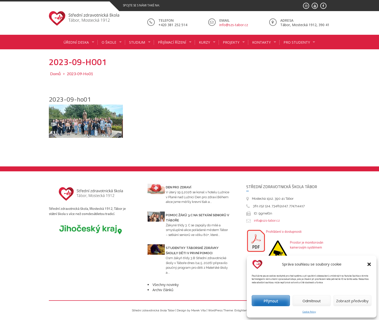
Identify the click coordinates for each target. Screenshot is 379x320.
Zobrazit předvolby (352, 300)
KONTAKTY (261, 42)
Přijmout (271, 300)
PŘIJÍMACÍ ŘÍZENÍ (172, 42)
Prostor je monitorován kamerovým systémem (306, 245)
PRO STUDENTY (297, 42)
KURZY (204, 42)
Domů (55, 73)
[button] (369, 264)
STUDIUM (137, 42)
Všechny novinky (165, 284)
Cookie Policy (309, 311)
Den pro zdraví (178, 187)
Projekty (231, 42)
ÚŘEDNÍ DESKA (76, 42)
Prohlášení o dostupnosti (284, 231)
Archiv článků (162, 289)
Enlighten (240, 310)
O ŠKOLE (109, 42)
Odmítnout (312, 300)
